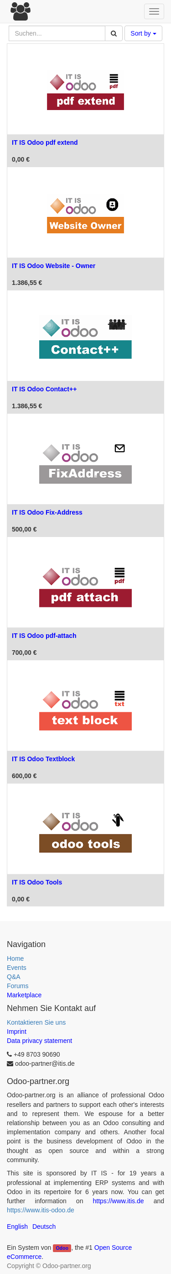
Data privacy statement (39, 1040)
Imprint (16, 1031)
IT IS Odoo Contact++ (44, 389)
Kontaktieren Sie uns (36, 1022)
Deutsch (44, 1226)
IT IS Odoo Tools (37, 882)
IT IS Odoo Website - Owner (53, 265)
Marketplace (24, 995)
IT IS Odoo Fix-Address (47, 512)
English (17, 1226)
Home (15, 958)
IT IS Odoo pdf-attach (44, 635)
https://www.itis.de (118, 1201)
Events (16, 967)
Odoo (62, 1248)
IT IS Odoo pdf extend (45, 142)
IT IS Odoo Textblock (43, 759)
